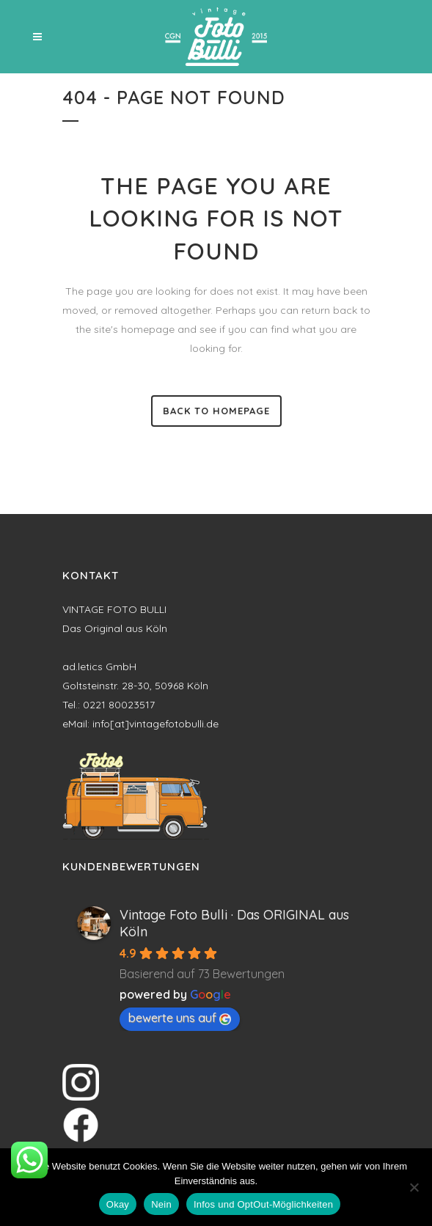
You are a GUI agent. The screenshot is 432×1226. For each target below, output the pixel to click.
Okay (117, 1204)
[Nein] (413, 1187)
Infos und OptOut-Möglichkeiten (263, 1204)
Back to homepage (216, 410)
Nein (161, 1204)
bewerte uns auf (179, 1017)
